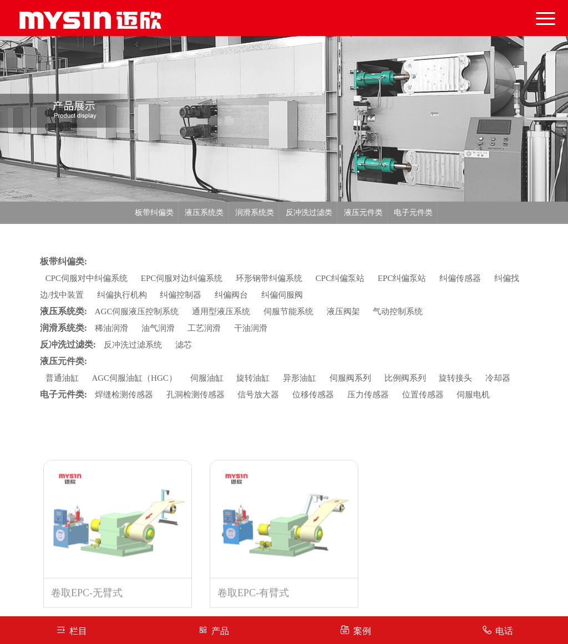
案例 (355, 630)
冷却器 (497, 378)
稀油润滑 (111, 328)
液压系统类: (63, 311)
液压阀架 (343, 311)
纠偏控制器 (180, 294)
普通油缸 (62, 378)
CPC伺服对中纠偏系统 (86, 278)
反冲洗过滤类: (68, 344)
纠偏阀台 (231, 294)
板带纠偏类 (154, 212)
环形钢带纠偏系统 (269, 278)
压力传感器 (368, 394)
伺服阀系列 (350, 378)
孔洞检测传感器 (195, 394)
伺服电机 (473, 394)
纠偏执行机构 (122, 294)
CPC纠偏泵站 (340, 278)
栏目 (71, 630)
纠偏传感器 (460, 278)
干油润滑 (250, 328)
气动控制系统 (398, 311)
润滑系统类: (63, 328)
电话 (497, 630)
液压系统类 (204, 212)
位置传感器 (423, 394)
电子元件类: (63, 394)
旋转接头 (455, 378)
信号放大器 (258, 394)
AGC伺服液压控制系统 (137, 311)
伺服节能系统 (288, 311)
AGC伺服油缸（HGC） (134, 378)
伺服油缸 (207, 378)
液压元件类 (363, 212)
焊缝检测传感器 (124, 394)
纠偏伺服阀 (282, 294)
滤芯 (183, 344)
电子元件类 (413, 212)
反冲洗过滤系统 (133, 344)
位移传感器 (313, 394)
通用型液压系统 (221, 311)
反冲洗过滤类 (309, 212)
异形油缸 (299, 378)
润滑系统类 (254, 212)
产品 (213, 630)
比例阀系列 (405, 378)
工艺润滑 (204, 328)
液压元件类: (63, 361)
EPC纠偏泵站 (402, 278)
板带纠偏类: (63, 261)
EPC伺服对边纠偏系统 (182, 278)
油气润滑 (158, 328)
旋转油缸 (253, 378)
